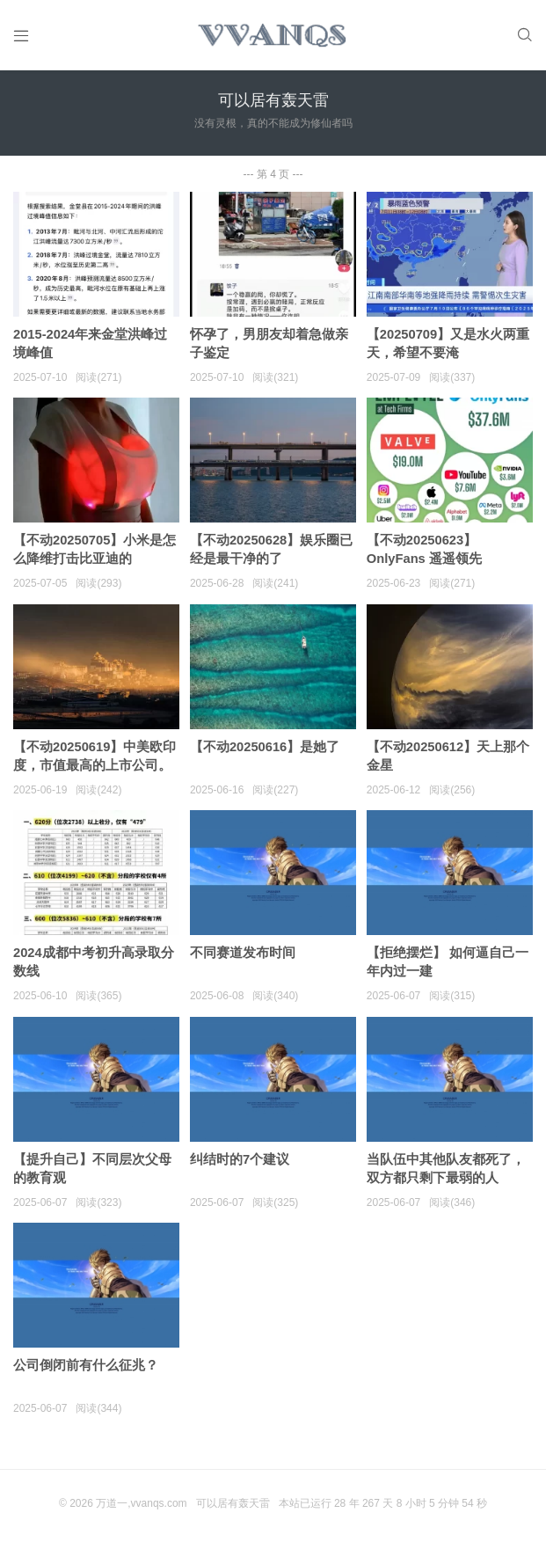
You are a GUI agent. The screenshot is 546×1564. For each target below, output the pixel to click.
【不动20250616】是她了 (265, 756)
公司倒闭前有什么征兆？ (85, 1377)
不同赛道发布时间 (242, 963)
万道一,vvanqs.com (141, 1516)
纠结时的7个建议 (239, 1171)
